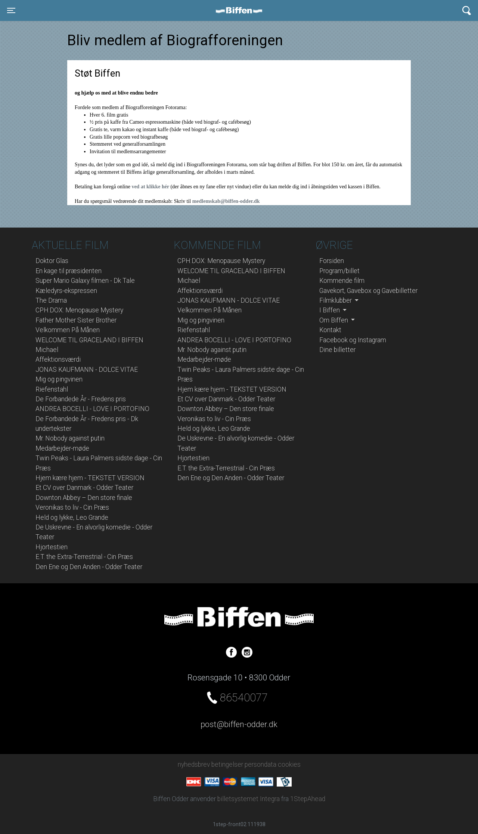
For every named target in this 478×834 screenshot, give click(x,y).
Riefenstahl (51, 389)
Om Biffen (334, 320)
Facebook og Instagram (352, 340)
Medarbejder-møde (62, 448)
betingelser (227, 764)
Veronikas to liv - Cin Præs (72, 507)
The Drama (51, 300)
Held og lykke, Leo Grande (71, 517)
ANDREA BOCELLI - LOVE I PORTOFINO (92, 409)
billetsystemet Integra (248, 799)
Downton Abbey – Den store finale (83, 497)
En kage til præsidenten (68, 271)
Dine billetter (337, 349)
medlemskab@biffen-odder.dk (226, 201)
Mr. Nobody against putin (70, 438)
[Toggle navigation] (11, 10)
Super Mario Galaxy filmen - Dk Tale (85, 280)
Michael (46, 349)
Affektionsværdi (58, 359)
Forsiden (331, 261)
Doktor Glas (51, 261)
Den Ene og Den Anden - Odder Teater (88, 567)
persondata (260, 764)
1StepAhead (307, 799)
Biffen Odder (241, 10)
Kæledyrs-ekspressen (66, 290)
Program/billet (339, 271)
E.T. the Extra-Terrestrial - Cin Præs (84, 556)
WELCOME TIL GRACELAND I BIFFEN (89, 340)
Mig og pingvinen (59, 379)
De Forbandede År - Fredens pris (80, 399)
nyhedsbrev (194, 764)
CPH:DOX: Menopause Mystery (79, 310)
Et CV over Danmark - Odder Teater (84, 487)
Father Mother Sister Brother (76, 320)
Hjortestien (51, 547)
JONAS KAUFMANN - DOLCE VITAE (86, 369)
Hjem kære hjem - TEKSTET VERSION (90, 478)
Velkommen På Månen (67, 330)
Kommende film (341, 280)
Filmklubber (336, 300)
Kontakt (330, 330)
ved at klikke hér (150, 186)
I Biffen (330, 310)
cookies (289, 764)
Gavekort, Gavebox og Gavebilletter (368, 290)
